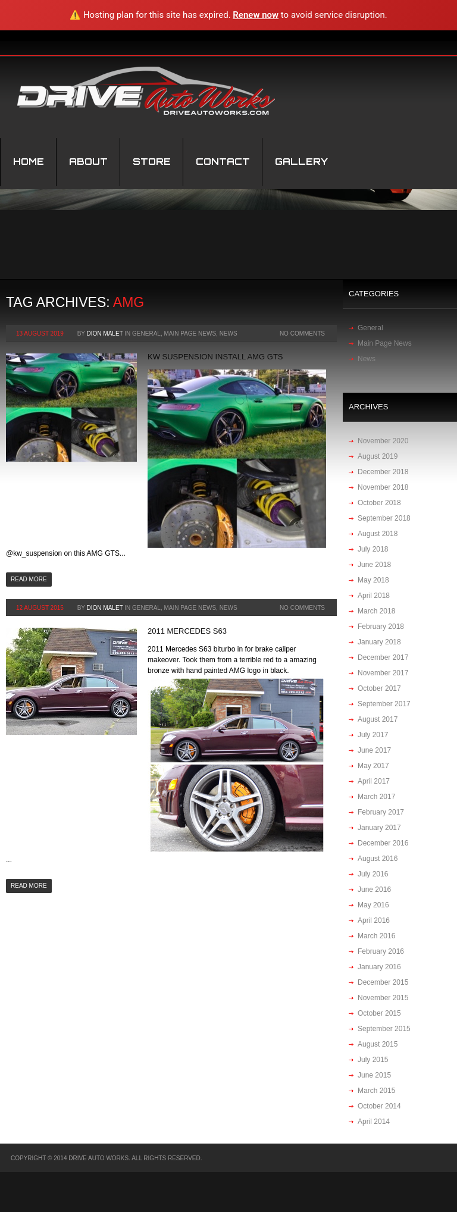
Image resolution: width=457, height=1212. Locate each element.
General (146, 333)
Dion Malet (105, 333)
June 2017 (374, 750)
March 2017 (376, 797)
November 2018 (383, 487)
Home (28, 161)
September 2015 (384, 1029)
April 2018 (374, 595)
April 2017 (374, 781)
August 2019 (377, 456)
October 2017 (379, 688)
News (228, 333)
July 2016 (373, 874)
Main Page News (190, 333)
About (88, 161)
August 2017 (377, 719)
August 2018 (377, 534)
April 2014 (374, 1121)
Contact (223, 161)
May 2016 (373, 905)
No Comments (302, 333)
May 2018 (373, 580)
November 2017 (383, 673)
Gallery (301, 161)
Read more (29, 579)
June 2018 (374, 564)
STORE (152, 161)
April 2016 (374, 920)
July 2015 (373, 1060)
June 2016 (374, 889)
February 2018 (381, 626)
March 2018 (376, 611)
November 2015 (383, 998)
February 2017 (381, 812)
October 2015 (379, 1013)
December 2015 (383, 982)
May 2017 (373, 766)
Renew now (255, 15)
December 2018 (383, 472)
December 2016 (383, 843)
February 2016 (381, 951)
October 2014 (379, 1106)
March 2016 (376, 936)
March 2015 (376, 1090)
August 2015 (377, 1044)
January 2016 (379, 967)
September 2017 (384, 704)
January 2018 (379, 642)
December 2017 (383, 657)
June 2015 (374, 1075)
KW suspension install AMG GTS (215, 356)
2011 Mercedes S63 (187, 631)
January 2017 (379, 827)
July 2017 (373, 735)
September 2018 (384, 518)
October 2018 (379, 503)
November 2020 (383, 441)
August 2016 (377, 858)
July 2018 (373, 549)
